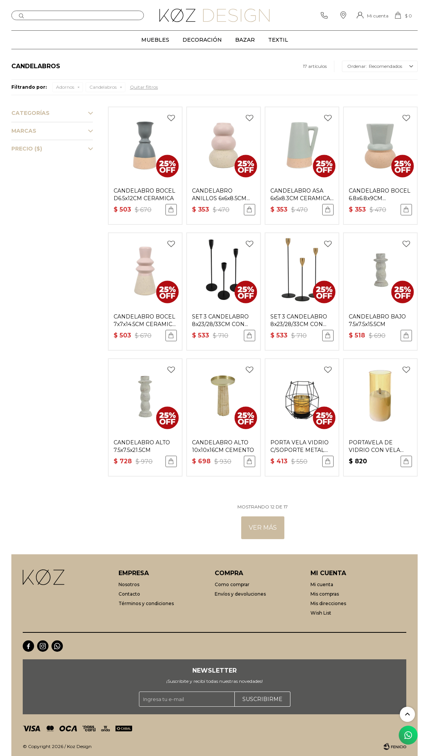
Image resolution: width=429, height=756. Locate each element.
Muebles (155, 39)
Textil (278, 39)
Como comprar (232, 584)
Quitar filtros (144, 87)
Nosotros (129, 584)
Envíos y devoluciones (240, 594)
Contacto (129, 594)
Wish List (320, 613)
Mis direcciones (328, 603)
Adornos (65, 87)
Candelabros (103, 87)
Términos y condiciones (146, 603)
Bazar (245, 39)
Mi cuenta (321, 584)
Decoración (202, 39)
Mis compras (324, 594)
